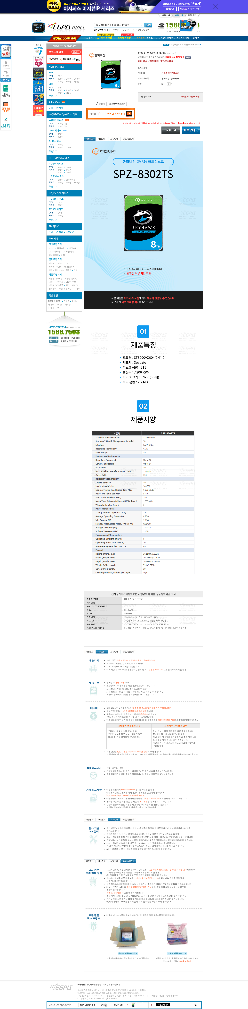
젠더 (69, 263)
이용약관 (81, 985)
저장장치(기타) (71, 279)
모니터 (51, 248)
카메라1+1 (117, 30)
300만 (77, 79)
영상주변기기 (55, 244)
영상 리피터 (54, 255)
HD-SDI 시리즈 (56, 199)
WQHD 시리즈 (59, 120)
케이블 (51, 263)
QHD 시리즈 (55, 130)
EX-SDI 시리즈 (56, 209)
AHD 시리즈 (55, 141)
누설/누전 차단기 (66, 289)
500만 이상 (62, 124)
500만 (68, 82)
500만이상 (70, 180)
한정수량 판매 (143, 30)
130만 (60, 79)
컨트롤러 (52, 289)
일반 (60, 88)
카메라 (51, 79)
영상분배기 (73, 248)
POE (60, 76)
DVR (51, 108)
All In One (54, 102)
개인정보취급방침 (93, 985)
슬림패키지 (127, 30)
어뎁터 (51, 282)
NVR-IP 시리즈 (56, 67)
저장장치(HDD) (55, 279)
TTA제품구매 (6, 91)
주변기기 (53, 96)
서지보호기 (53, 270)
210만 (68, 79)
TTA (135, 30)
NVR (51, 76)
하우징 (60, 282)
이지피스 (108, 30)
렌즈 (68, 285)
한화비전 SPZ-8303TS (161, 61)
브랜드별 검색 (56, 52)
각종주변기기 (55, 274)
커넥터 (60, 263)
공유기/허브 (71, 282)
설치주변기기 (55, 259)
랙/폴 (58, 267)
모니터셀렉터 (54, 252)
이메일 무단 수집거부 (111, 985)
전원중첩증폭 (68, 267)
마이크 (75, 285)
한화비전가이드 (6, 107)
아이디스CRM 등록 (6, 122)
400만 (60, 82)
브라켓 (51, 267)
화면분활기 (61, 248)
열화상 (77, 82)
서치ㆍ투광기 (66, 270)
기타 (63, 255)
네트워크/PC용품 (56, 285)
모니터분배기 (68, 252)
